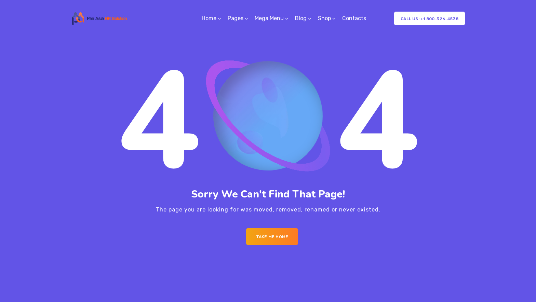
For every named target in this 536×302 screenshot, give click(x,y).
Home (209, 18)
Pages (235, 18)
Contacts (354, 18)
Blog (301, 18)
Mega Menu (269, 18)
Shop (324, 18)
